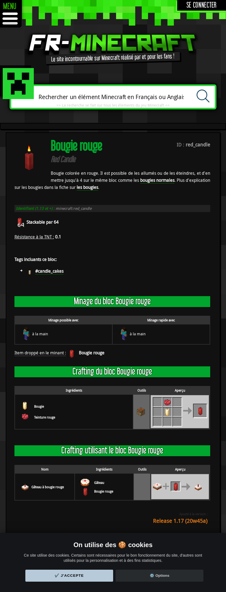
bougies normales (157, 180)
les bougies (87, 187)
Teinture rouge (44, 417)
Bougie (39, 406)
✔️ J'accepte (69, 575)
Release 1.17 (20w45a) (180, 520)
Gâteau (99, 482)
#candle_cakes (49, 271)
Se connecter (201, 5)
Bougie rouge (91, 353)
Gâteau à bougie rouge (47, 487)
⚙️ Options (159, 575)
